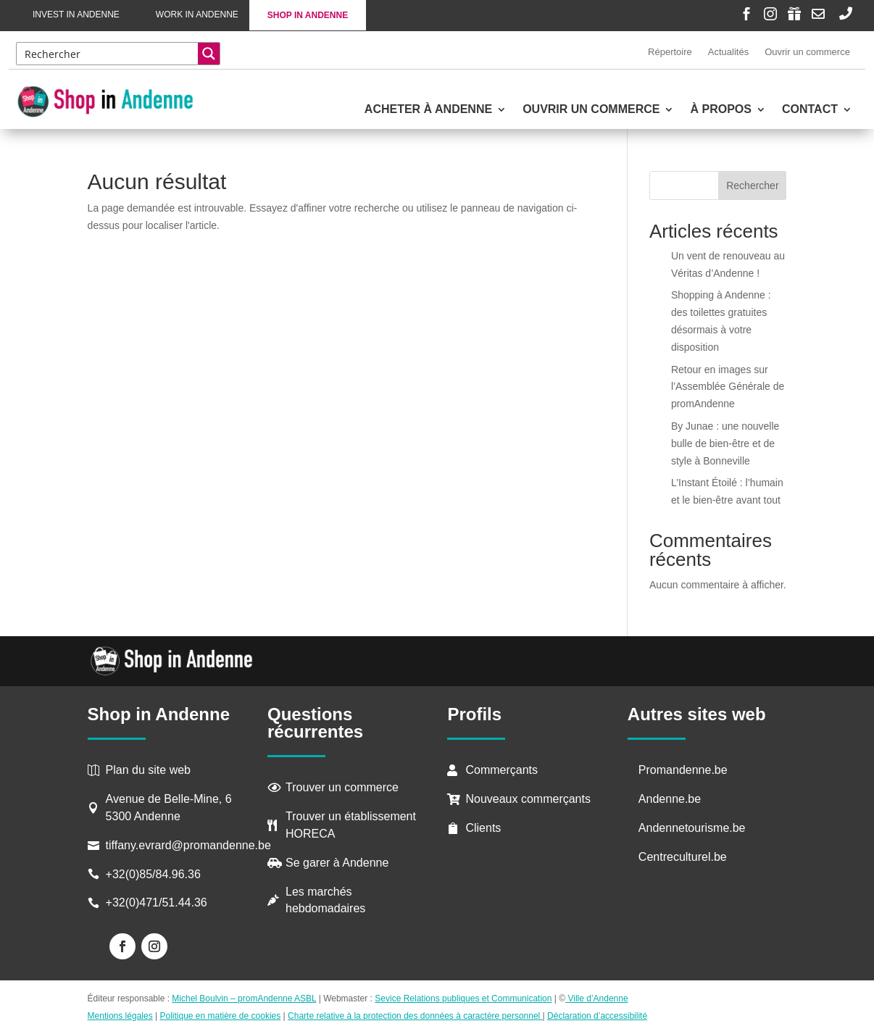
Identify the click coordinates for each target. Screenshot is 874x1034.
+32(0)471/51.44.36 (158, 902)
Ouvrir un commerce (807, 51)
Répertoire (670, 51)
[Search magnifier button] (209, 53)
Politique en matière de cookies (219, 1016)
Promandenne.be (683, 770)
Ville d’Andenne (596, 998)
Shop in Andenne (307, 15)
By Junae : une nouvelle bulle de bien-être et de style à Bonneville (725, 443)
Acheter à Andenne (428, 109)
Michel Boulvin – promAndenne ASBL (244, 998)
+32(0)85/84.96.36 (153, 874)
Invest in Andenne (76, 14)
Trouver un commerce (342, 787)
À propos (720, 109)
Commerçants (501, 770)
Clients (483, 828)
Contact (810, 109)
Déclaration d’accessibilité (597, 1016)
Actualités (728, 51)
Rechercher (752, 185)
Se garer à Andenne (337, 862)
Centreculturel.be (682, 857)
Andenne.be (669, 799)
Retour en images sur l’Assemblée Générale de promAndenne (727, 387)
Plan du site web (148, 770)
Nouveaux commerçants (528, 799)
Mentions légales (120, 1016)
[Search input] (108, 53)
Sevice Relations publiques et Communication (463, 998)
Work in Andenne (197, 14)
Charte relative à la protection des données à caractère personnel (415, 1016)
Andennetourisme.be (692, 828)
